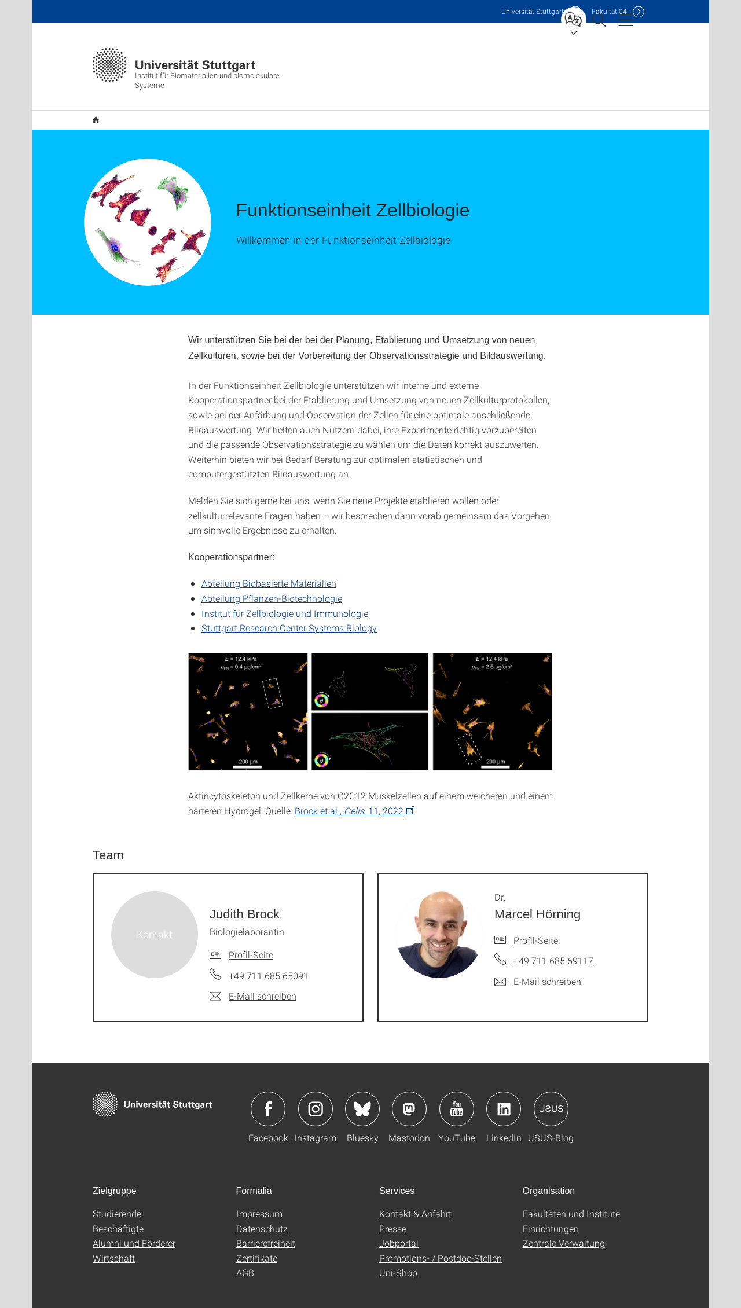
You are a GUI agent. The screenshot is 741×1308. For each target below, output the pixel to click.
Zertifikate (256, 1239)
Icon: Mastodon (409, 1090)
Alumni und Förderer (134, 1224)
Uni (532, 11)
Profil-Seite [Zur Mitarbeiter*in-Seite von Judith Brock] (251, 936)
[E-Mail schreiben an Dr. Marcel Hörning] (537, 963)
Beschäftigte (118, 1210)
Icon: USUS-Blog (551, 1090)
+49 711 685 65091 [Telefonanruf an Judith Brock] (269, 957)
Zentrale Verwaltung (564, 1224)
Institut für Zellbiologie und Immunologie (284, 595)
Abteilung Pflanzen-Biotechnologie (271, 580)
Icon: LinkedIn (503, 1090)
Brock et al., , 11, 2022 (349, 792)
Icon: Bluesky (362, 1090)
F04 (609, 11)
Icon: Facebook (268, 1090)
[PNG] (370, 693)
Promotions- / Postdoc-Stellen (440, 1239)
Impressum (259, 1195)
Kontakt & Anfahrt (415, 1195)
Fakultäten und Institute (571, 1195)
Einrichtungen (551, 1210)
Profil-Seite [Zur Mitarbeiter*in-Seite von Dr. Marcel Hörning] (535, 922)
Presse (392, 1210)
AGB (245, 1254)
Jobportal (399, 1224)
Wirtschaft (114, 1239)
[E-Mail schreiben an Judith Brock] (253, 977)
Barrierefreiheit (265, 1224)
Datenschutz (262, 1210)
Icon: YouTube (456, 1090)
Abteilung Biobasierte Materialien (268, 565)
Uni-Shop (398, 1254)
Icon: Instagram (315, 1090)
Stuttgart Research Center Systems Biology (289, 609)
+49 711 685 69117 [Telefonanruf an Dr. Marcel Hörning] (553, 942)
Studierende (117, 1195)
